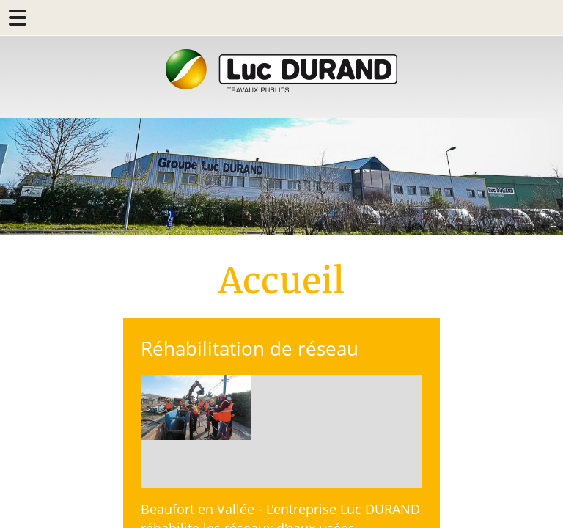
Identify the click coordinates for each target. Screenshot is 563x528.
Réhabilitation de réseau (249, 349)
